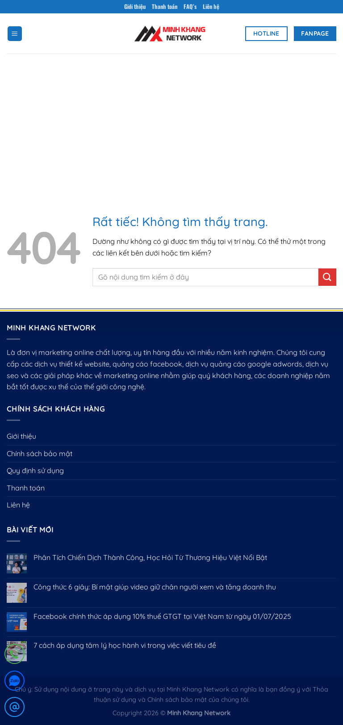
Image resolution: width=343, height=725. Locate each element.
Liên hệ (211, 6)
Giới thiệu (135, 6)
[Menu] (15, 33)
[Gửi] (327, 277)
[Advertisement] (171, 120)
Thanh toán (164, 6)
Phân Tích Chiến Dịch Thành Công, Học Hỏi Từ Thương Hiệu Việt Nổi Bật (150, 557)
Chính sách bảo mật (39, 453)
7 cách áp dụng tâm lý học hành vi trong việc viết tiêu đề (124, 645)
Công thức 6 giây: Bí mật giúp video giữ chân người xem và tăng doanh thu (154, 587)
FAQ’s (190, 6)
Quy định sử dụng (35, 470)
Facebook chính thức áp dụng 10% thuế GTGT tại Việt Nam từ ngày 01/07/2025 (162, 616)
